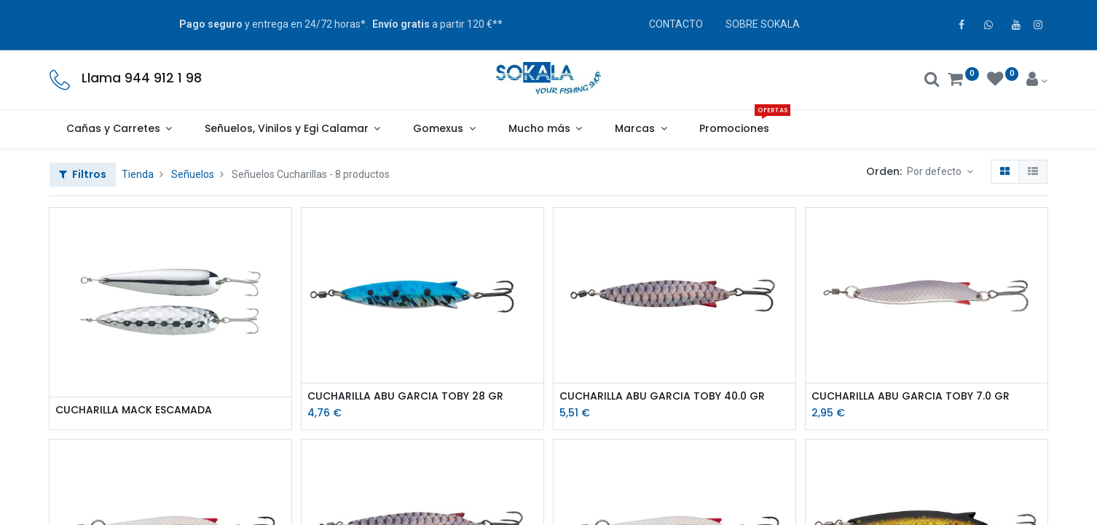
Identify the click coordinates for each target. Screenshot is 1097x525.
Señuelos (192, 174)
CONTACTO (676, 24)
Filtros (82, 174)
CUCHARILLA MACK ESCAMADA (133, 410)
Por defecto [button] (935, 171)
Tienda (138, 174)
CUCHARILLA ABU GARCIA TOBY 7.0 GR (910, 396)
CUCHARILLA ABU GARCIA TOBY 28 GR (405, 396)
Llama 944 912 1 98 (142, 78)
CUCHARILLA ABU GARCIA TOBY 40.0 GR (662, 396)
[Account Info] (1036, 81)
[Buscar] (932, 81)
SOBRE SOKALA (763, 24)
